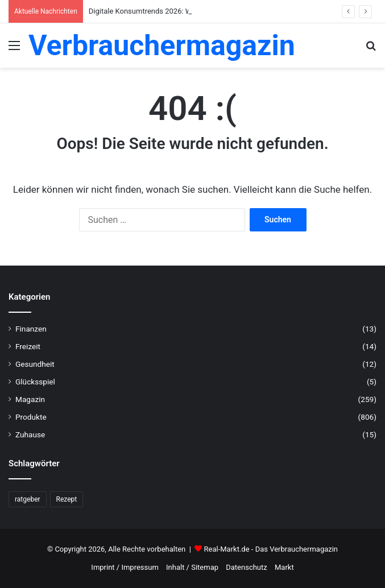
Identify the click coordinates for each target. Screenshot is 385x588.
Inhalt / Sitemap (192, 567)
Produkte (31, 416)
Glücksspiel (35, 381)
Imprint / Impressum (124, 567)
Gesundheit (35, 363)
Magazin (30, 399)
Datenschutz (246, 567)
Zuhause (30, 434)
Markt (284, 567)
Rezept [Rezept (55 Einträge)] (66, 499)
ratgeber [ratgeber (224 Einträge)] (27, 499)
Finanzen (31, 328)
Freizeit (27, 346)
